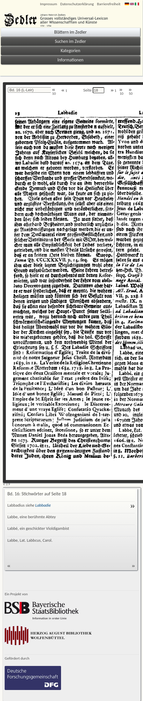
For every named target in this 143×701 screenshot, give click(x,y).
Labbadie (43, 505)
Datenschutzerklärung (77, 4)
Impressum (48, 4)
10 (54, 92)
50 (131, 92)
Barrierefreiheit (109, 4)
